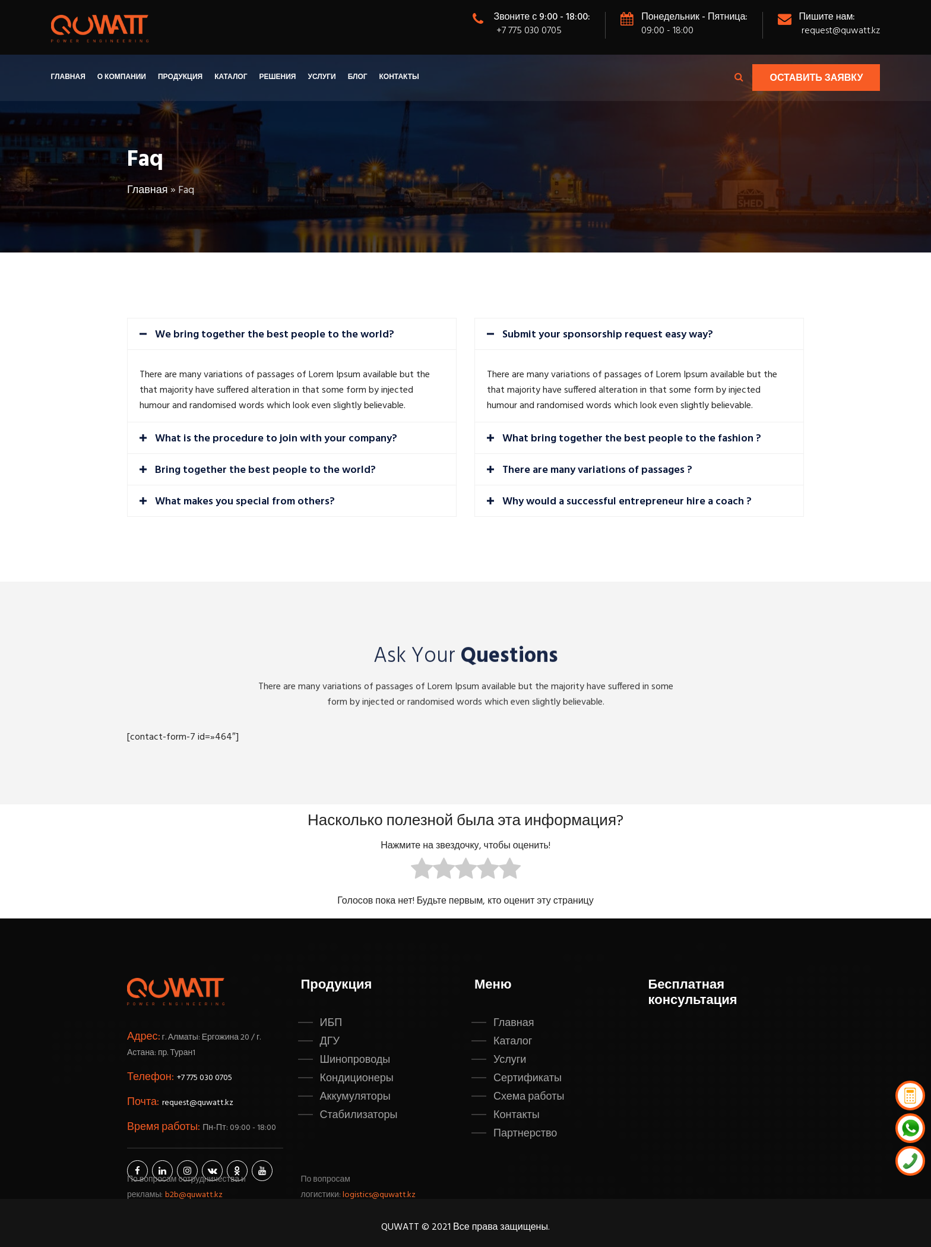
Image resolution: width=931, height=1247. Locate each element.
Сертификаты (527, 1078)
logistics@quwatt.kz (379, 1195)
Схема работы (528, 1096)
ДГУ (330, 1041)
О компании (121, 77)
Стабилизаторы (359, 1115)
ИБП (331, 1023)
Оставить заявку (816, 78)
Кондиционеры (357, 1078)
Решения (277, 77)
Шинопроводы (355, 1060)
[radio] (422, 871)
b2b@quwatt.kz (194, 1195)
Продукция (180, 77)
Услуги (321, 77)
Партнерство (525, 1133)
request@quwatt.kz (841, 31)
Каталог (230, 77)
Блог (358, 77)
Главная (68, 77)
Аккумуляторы (355, 1096)
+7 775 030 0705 (529, 31)
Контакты (399, 77)
